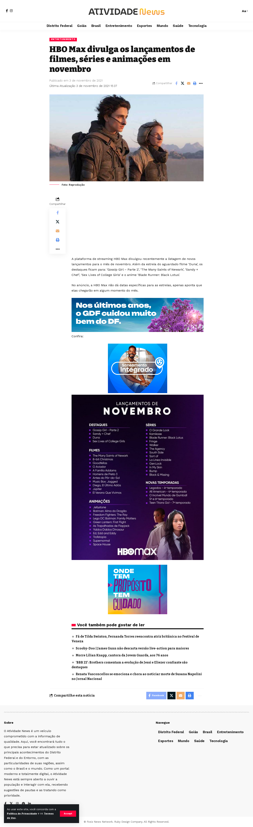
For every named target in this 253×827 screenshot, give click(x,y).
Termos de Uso (17, 817)
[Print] (194, 83)
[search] (236, 11)
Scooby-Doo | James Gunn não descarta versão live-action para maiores (134, 648)
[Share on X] (182, 83)
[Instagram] (11, 10)
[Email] (188, 83)
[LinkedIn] (30, 804)
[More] (201, 83)
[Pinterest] (23, 804)
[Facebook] (7, 10)
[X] (11, 804)
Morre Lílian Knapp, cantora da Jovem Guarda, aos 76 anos (124, 655)
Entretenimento (63, 39)
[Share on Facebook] (176, 83)
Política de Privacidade (24, 813)
